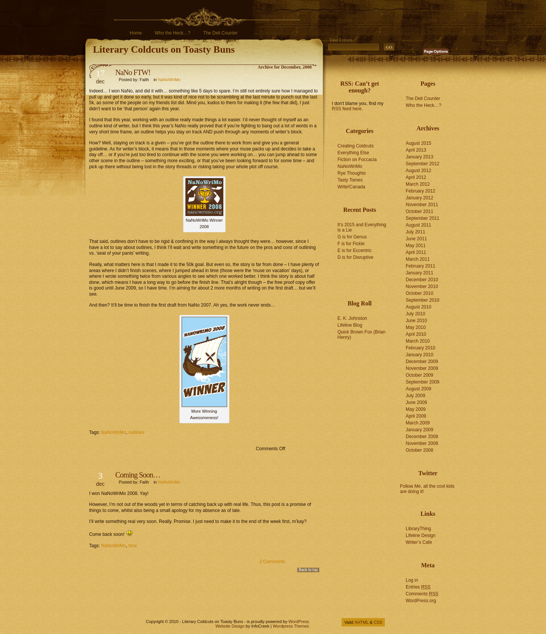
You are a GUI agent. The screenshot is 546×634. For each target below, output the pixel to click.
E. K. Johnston (352, 318)
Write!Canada (351, 186)
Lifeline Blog (349, 325)
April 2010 (416, 334)
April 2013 (416, 150)
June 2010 (416, 320)
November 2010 (422, 286)
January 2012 (419, 197)
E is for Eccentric (354, 250)
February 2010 (420, 348)
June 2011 (416, 238)
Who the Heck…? (172, 33)
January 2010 (419, 354)
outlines (136, 432)
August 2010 (418, 307)
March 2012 (418, 184)
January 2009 (419, 429)
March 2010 (418, 341)
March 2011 (418, 259)
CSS (377, 622)
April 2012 (416, 177)
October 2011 (419, 211)
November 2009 (422, 368)
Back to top (308, 570)
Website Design (230, 626)
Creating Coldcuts (355, 146)
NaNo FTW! (133, 72)
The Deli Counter (220, 33)
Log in (412, 580)
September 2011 (422, 218)
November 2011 (422, 204)
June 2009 (416, 402)
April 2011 (416, 252)
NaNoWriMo (169, 79)
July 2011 (415, 232)
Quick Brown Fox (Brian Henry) (361, 334)
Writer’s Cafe (419, 542)
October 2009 (419, 375)
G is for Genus (352, 237)
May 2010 (416, 327)
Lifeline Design (421, 535)
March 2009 (418, 423)
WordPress (299, 621)
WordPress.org (421, 600)
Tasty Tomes (349, 180)
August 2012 (418, 170)
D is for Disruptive (355, 257)
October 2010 (419, 293)
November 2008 (422, 443)
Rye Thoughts (351, 173)
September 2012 (422, 163)
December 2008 (422, 436)
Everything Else (353, 152)
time (133, 545)
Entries (418, 587)
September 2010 (422, 300)
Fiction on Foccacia (357, 159)
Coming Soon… (137, 475)
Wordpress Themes (291, 626)
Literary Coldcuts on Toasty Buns (164, 49)
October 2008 (419, 450)
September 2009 (422, 382)
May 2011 (416, 245)
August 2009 (418, 388)
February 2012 (420, 191)
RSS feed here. (347, 108)
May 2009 (416, 409)
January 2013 (419, 157)
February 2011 (420, 266)
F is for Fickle (350, 243)
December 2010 (422, 279)
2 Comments (272, 561)
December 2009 (422, 361)
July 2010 (415, 313)
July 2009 (415, 395)
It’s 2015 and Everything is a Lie (361, 227)
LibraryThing (418, 528)
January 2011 (419, 273)
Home (136, 33)
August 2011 (418, 225)
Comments (422, 593)
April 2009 (416, 416)
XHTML (362, 622)
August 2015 (418, 143)
